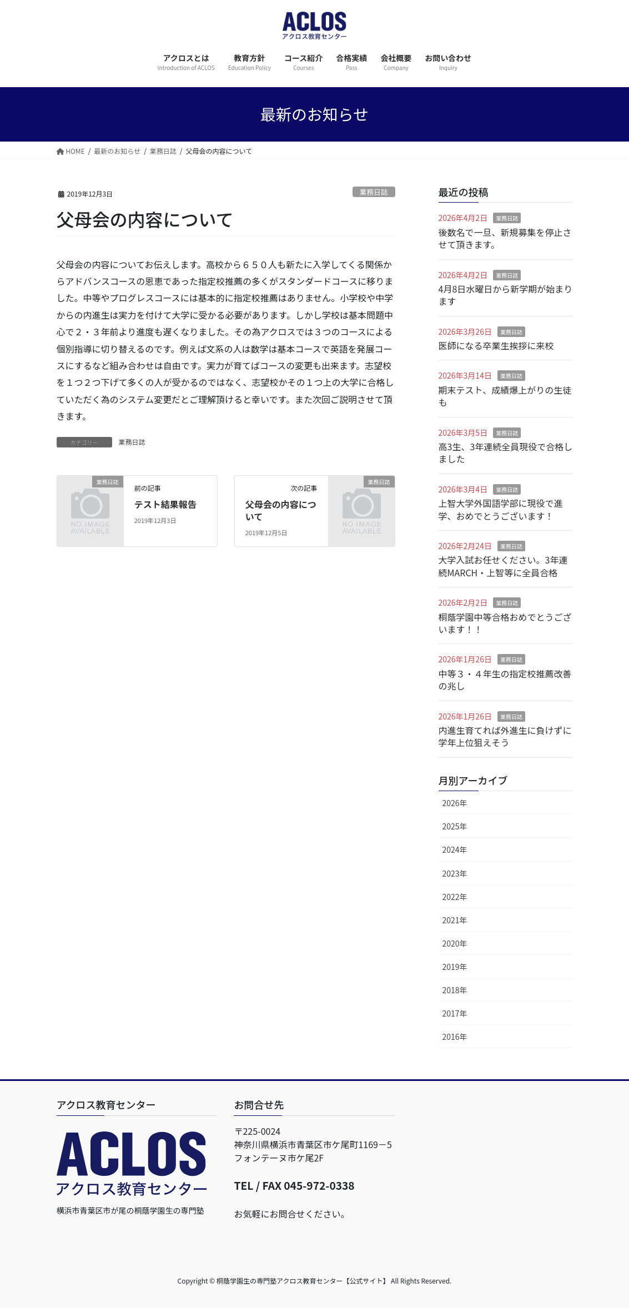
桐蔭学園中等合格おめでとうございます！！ (505, 623)
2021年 (454, 919)
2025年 (454, 826)
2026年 (454, 802)
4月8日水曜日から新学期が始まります (506, 295)
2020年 (454, 943)
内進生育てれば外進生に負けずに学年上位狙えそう (505, 736)
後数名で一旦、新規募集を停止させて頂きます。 (505, 238)
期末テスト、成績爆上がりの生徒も (505, 396)
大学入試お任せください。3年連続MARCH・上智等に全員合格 (503, 565)
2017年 (454, 1013)
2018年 (454, 989)
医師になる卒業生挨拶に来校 (496, 345)
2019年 (454, 966)
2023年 (454, 873)
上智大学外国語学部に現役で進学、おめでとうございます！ (501, 509)
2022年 (454, 896)
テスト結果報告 (165, 504)
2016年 (454, 1036)
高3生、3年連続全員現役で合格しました (506, 452)
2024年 (454, 849)
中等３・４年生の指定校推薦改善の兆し (505, 679)
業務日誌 (374, 192)
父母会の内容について (280, 510)
